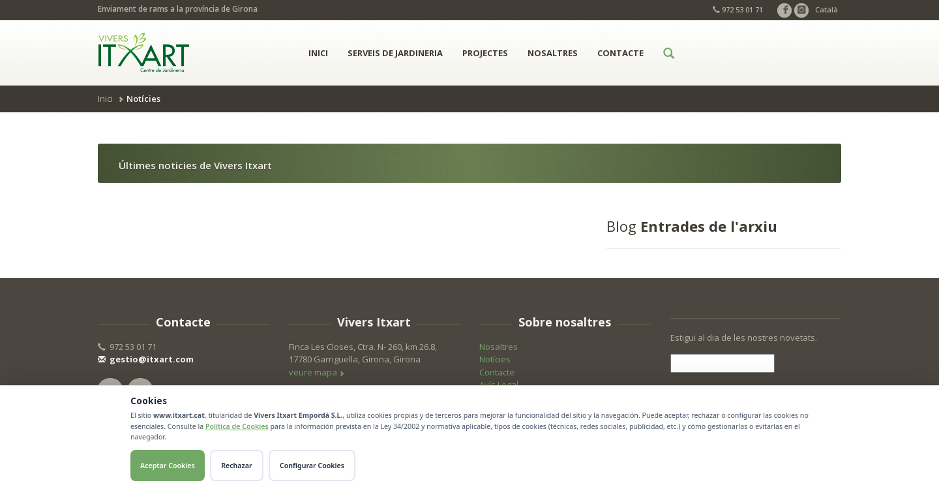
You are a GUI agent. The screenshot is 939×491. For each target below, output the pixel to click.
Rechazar (236, 465)
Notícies (495, 359)
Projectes (485, 53)
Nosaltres (553, 53)
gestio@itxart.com (146, 359)
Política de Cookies (237, 426)
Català (826, 9)
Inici (318, 53)
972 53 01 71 (738, 9)
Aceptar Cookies (167, 465)
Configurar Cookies (312, 465)
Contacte (620, 53)
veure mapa (316, 372)
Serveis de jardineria (395, 53)
